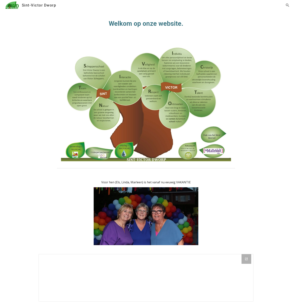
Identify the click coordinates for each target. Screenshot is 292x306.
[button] (287, 5)
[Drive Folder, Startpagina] (146, 278)
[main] (146, 23)
